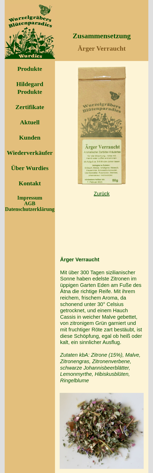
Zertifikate (29, 107)
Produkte (29, 68)
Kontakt (30, 183)
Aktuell (30, 122)
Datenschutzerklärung (29, 209)
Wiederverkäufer (30, 152)
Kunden (29, 137)
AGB (29, 203)
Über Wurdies (29, 168)
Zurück (101, 193)
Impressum (29, 198)
